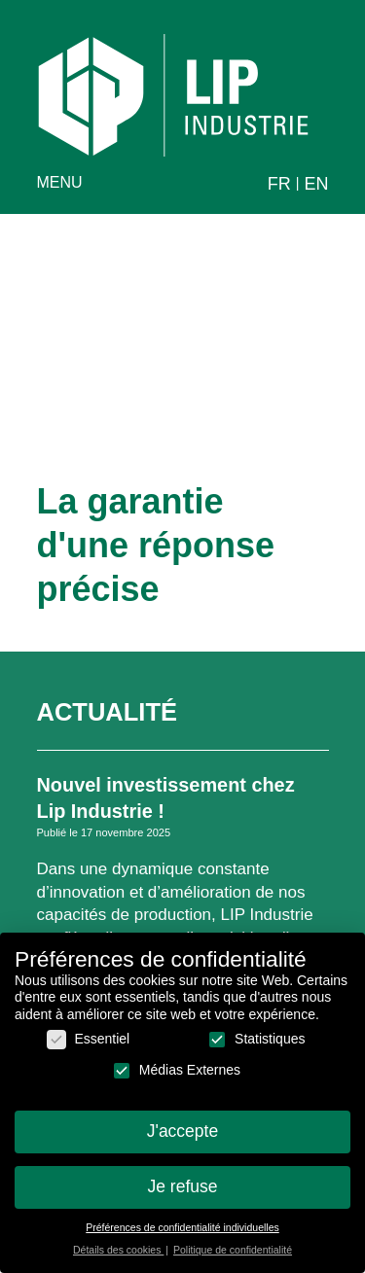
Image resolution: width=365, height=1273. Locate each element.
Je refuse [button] (183, 1196)
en (316, 184)
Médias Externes (176, 1080)
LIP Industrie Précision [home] (173, 95)
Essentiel (88, 1049)
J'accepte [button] (182, 1140)
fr (279, 184)
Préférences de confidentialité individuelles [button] (182, 1237)
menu (60, 182)
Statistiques (256, 1049)
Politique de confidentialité (232, 1259)
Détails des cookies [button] (118, 1259)
